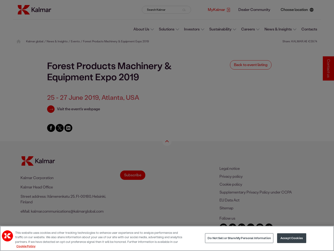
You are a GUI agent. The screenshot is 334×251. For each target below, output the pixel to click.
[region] (167, 238)
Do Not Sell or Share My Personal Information (239, 238)
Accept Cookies (291, 238)
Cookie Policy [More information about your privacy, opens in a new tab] (25, 246)
